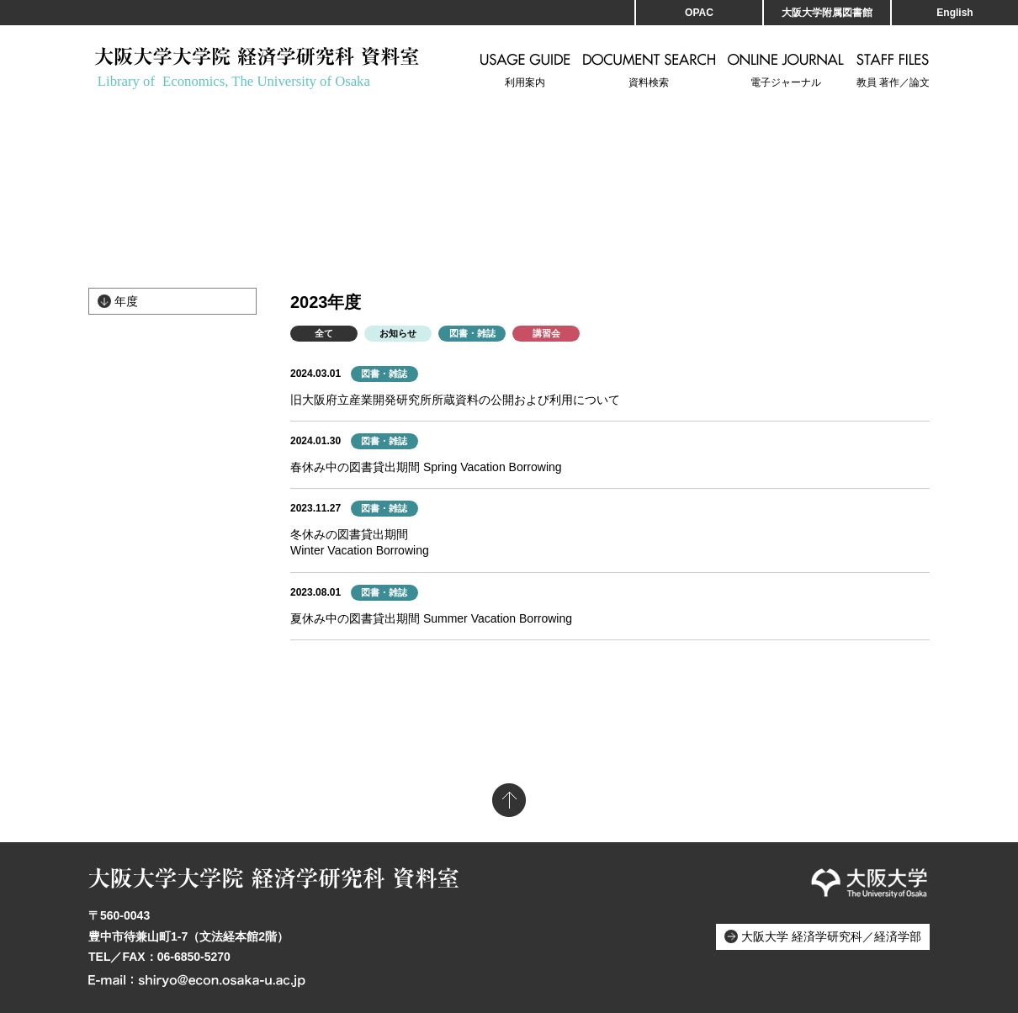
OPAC (699, 13)
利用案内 (525, 70)
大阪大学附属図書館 (827, 13)
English (954, 13)
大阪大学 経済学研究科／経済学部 (831, 936)
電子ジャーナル (786, 70)
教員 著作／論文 (893, 70)
